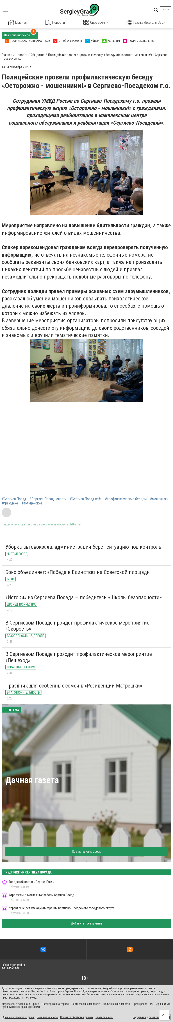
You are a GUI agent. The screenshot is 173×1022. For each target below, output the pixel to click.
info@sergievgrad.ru (13, 964)
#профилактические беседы (126, 499)
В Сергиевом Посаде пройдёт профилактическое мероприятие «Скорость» (77, 625)
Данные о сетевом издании (18, 1017)
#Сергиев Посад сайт (86, 499)
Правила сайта (104, 1017)
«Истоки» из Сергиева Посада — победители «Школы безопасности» (83, 597)
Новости (55, 22)
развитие (154, 1017)
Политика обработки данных (76, 1017)
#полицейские (31, 503)
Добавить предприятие (86, 923)
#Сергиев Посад (14, 499)
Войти (165, 9)
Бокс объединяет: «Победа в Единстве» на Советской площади (77, 572)
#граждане (10, 503)
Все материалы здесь (86, 851)
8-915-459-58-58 (10, 968)
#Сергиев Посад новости (48, 499)
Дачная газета (32, 779)
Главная (17, 22)
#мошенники (159, 499)
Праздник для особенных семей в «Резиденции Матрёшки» (73, 685)
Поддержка (139, 1017)
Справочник (96, 22)
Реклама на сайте (47, 1017)
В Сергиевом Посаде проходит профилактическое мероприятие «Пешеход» (78, 657)
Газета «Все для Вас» (145, 22)
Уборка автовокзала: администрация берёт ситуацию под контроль (83, 547)
